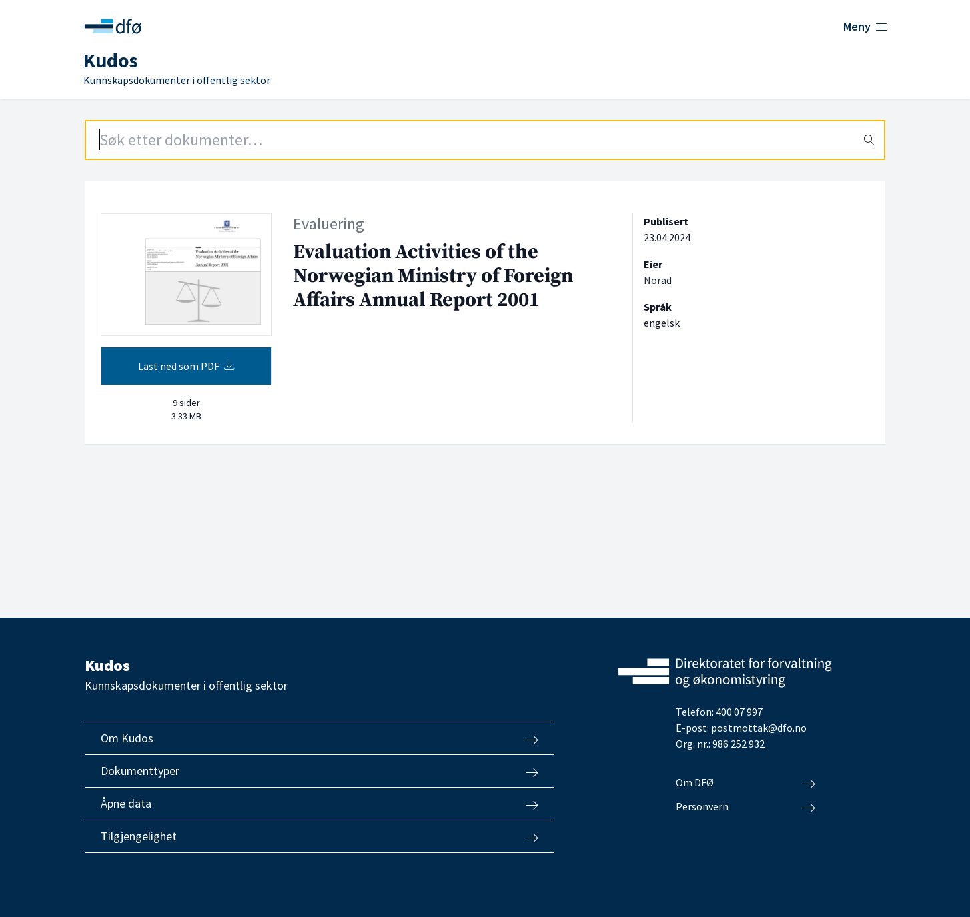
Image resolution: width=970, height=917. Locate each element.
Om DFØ (745, 783)
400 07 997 (739, 711)
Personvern (745, 807)
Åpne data (319, 804)
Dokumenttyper (319, 771)
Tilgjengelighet (319, 836)
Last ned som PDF (186, 366)
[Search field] (485, 140)
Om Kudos (319, 738)
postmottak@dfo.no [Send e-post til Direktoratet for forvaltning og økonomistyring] (759, 727)
